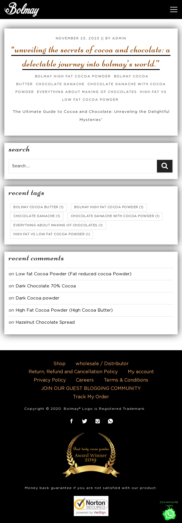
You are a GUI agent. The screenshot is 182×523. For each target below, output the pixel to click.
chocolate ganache (60, 84)
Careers (85, 380)
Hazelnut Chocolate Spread (45, 322)
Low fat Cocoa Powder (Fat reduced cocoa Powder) (74, 274)
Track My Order (91, 397)
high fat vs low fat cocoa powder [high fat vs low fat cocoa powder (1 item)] (51, 234)
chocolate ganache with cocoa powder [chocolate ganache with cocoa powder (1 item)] (115, 216)
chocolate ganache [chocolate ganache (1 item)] (36, 216)
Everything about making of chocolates (87, 92)
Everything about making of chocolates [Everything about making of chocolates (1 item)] (58, 225)
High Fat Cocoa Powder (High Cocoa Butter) (64, 310)
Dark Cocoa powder (37, 298)
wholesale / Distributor (102, 363)
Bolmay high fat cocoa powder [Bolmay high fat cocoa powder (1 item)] (109, 207)
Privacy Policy (50, 380)
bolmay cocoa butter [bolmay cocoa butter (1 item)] (38, 207)
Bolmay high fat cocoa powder (73, 76)
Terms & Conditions (126, 380)
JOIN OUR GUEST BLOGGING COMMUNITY (91, 388)
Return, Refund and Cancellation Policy (73, 371)
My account (141, 371)
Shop (59, 363)
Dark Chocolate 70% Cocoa (46, 286)
